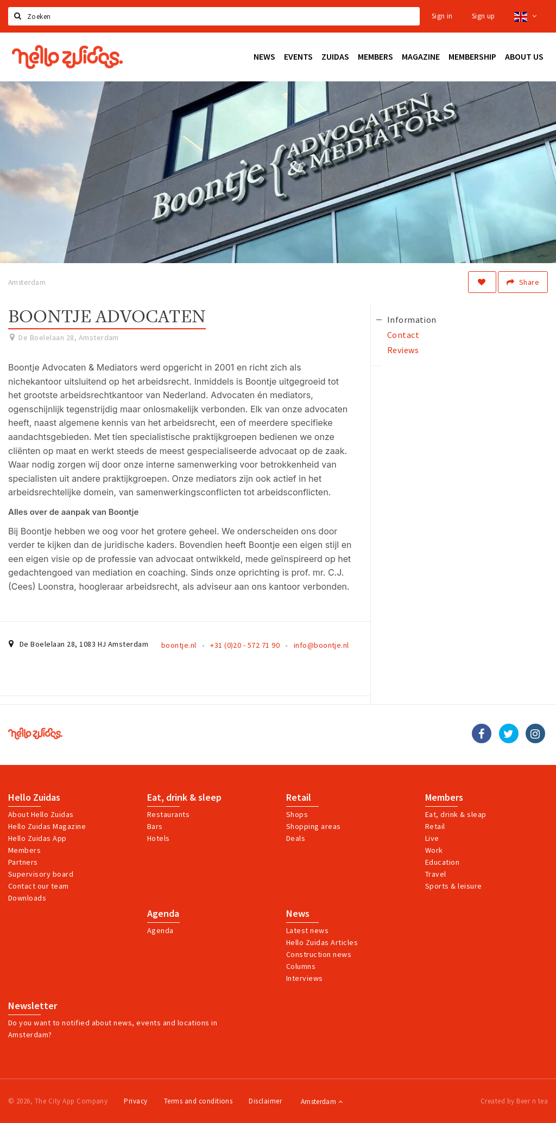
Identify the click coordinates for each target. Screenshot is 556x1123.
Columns (300, 966)
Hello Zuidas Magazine (47, 826)
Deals (295, 838)
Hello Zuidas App (37, 838)
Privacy (135, 1101)
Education (442, 862)
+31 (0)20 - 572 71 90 (245, 645)
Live (432, 838)
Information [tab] (412, 319)
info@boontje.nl (321, 645)
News (297, 913)
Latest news (307, 930)
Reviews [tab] (403, 349)
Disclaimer (265, 1101)
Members (24, 850)
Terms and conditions (198, 1101)
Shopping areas (313, 826)
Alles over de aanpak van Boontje (73, 512)
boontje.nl (179, 645)
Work (434, 850)
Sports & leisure (453, 886)
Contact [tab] (403, 334)
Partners (23, 862)
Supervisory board (40, 874)
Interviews (304, 978)
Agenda (163, 913)
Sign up (483, 16)
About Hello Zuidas (41, 814)
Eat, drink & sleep (184, 797)
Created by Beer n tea (514, 1101)
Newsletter (32, 1005)
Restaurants (168, 814)
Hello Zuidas (34, 797)
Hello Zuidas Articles (322, 942)
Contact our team (38, 886)
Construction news (318, 954)
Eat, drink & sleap (455, 814)
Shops (297, 814)
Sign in (442, 16)
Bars (155, 826)
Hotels (158, 838)
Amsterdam (322, 1101)
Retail (298, 797)
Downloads (27, 898)
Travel (435, 874)
